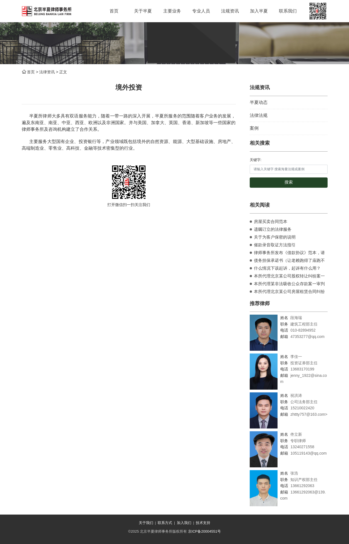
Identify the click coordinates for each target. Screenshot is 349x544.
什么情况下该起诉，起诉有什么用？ (287, 268)
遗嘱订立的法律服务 (272, 229)
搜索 (288, 182)
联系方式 (165, 523)
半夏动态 (259, 102)
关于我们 (146, 523)
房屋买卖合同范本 (270, 221)
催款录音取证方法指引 (275, 244)
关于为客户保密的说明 (275, 237)
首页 (31, 72)
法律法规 (259, 115)
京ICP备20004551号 (204, 531)
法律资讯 (47, 72)
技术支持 (203, 523)
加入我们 (184, 523)
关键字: (256, 160)
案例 (254, 128)
